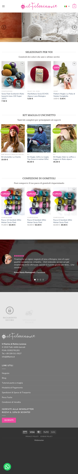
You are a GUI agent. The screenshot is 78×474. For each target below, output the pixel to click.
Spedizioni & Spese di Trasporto (16, 392)
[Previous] (4, 27)
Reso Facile (7, 397)
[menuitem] (67, 6)
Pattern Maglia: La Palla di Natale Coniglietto (65, 95)
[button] (3, 6)
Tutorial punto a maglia (12, 383)
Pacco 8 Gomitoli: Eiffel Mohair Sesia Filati (36, 221)
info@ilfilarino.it (8, 356)
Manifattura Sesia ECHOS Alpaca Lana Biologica (38, 95)
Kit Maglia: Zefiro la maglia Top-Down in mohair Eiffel (38, 158)
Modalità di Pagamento (12, 387)
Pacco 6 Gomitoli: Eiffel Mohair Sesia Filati (62, 221)
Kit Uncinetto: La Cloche (11, 157)
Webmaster (39, 440)
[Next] (74, 27)
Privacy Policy (32, 436)
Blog (4, 378)
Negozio (5, 373)
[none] (67, 6)
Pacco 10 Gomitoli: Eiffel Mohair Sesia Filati (11, 221)
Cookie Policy (46, 436)
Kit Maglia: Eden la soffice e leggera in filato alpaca (64, 158)
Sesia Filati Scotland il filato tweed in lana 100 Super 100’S (13, 96)
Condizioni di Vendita (11, 402)
